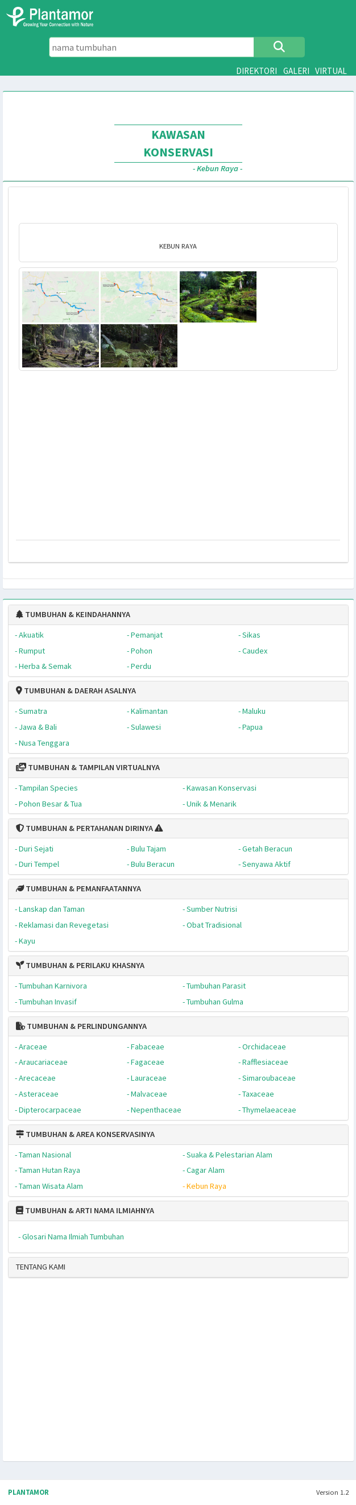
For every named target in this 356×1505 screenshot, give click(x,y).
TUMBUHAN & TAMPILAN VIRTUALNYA (88, 767)
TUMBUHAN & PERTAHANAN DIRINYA (84, 828)
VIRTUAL (331, 70)
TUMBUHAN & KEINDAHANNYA (73, 614)
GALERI (296, 70)
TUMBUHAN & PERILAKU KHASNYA (80, 965)
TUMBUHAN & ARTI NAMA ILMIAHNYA (85, 1210)
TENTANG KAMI (40, 1267)
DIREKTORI (256, 70)
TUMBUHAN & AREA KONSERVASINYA (85, 1134)
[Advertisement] (153, 1374)
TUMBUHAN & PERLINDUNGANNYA (81, 1026)
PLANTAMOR (28, 1492)
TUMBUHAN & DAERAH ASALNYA (76, 690)
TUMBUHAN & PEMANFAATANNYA (78, 888)
